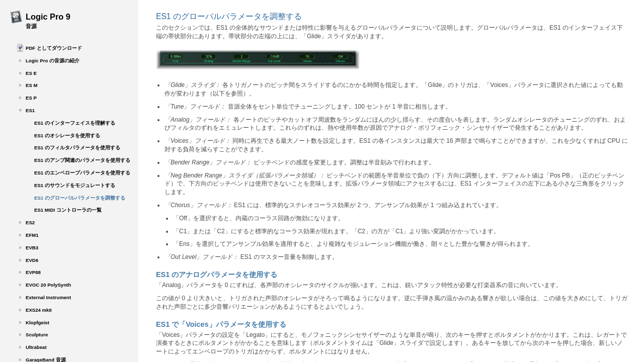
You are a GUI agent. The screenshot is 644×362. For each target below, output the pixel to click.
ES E (31, 73)
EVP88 (33, 272)
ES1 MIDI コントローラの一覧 (68, 210)
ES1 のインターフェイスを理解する (74, 123)
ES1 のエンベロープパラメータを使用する (82, 172)
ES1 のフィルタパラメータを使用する (77, 147)
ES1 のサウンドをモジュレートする (74, 185)
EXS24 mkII (39, 310)
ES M (31, 85)
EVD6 (32, 260)
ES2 (30, 222)
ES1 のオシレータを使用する (67, 135)
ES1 (30, 110)
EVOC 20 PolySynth (48, 285)
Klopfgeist (37, 322)
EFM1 (32, 235)
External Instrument (48, 297)
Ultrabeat (36, 347)
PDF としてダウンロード (54, 48)
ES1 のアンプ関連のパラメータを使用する (82, 160)
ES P (31, 98)
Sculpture (37, 334)
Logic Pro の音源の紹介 (52, 60)
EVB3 (32, 247)
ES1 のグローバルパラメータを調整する (79, 198)
